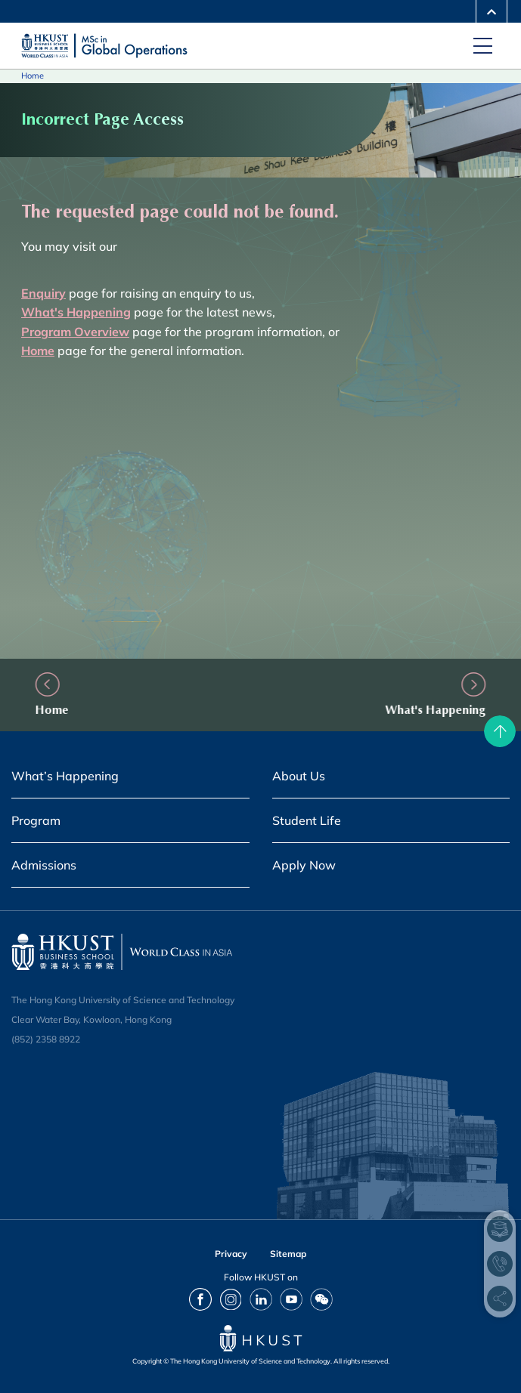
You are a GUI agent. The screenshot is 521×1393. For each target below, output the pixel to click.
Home (32, 75)
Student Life (306, 820)
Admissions (43, 865)
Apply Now (304, 865)
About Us (298, 775)
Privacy (231, 1253)
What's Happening (414, 710)
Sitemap (288, 1253)
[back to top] (500, 731)
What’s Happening (65, 775)
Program (35, 820)
